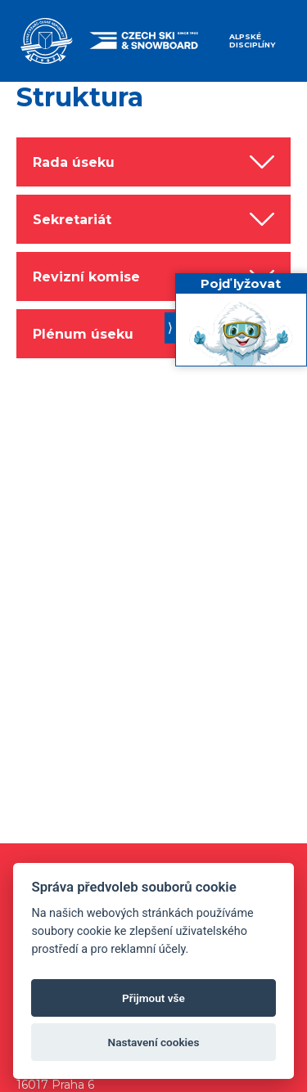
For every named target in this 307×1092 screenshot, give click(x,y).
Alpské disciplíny (252, 40)
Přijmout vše (153, 997)
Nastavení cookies (154, 1042)
